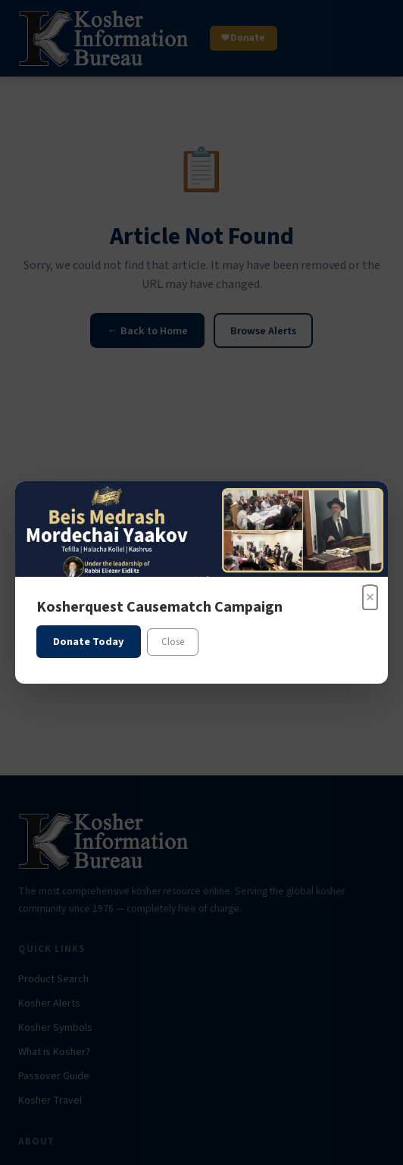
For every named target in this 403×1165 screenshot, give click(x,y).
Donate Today (88, 642)
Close (172, 642)
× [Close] (370, 597)
